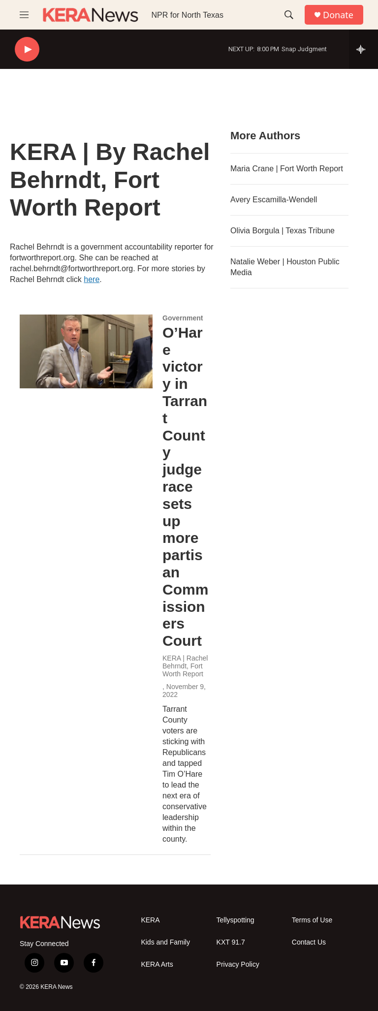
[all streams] (363, 49)
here (91, 279)
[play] (27, 49)
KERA (150, 920)
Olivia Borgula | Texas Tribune (282, 230)
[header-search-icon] (289, 14)
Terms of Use (312, 920)
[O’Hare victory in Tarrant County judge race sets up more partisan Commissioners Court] (86, 351)
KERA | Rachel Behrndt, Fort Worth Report (185, 666)
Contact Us (309, 942)
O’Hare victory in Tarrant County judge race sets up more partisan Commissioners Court (185, 486)
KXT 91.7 (231, 942)
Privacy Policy (238, 964)
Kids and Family (165, 942)
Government (182, 318)
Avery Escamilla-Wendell (273, 199)
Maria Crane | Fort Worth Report (286, 168)
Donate (338, 15)
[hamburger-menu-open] (24, 15)
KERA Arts (157, 964)
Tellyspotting (235, 920)
